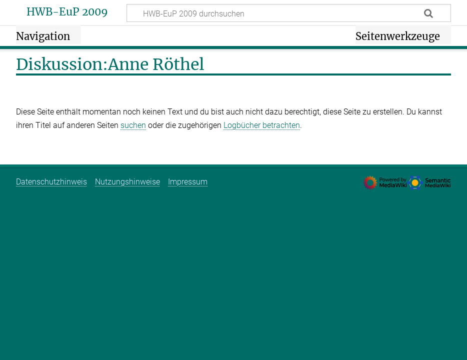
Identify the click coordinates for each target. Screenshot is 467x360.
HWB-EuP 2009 (67, 12)
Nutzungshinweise (127, 181)
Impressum (188, 181)
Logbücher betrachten (262, 125)
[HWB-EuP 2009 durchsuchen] (288, 13)
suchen (133, 125)
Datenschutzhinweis (51, 181)
